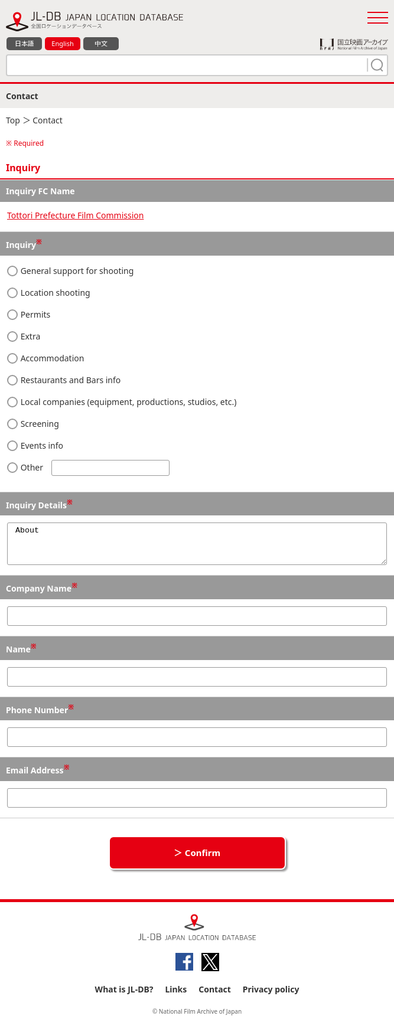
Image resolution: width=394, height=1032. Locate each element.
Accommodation (45, 358)
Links (176, 996)
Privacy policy (271, 996)
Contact (214, 996)
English (62, 43)
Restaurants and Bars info (64, 380)
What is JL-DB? (124, 996)
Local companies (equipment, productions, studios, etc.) (121, 401)
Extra (23, 336)
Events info (35, 445)
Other (88, 468)
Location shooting (48, 292)
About (197, 547)
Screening (33, 423)
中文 (101, 43)
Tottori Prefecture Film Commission (75, 215)
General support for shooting (70, 270)
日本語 (24, 43)
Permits (28, 314)
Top (13, 120)
